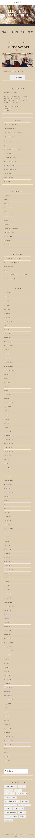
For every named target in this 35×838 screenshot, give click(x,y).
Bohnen (6, 203)
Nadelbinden (24, 805)
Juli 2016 (6, 537)
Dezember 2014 (8, 602)
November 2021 (8, 346)
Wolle (22, 816)
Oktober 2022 (8, 321)
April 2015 (6, 586)
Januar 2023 (7, 313)
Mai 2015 (6, 582)
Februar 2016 (7, 549)
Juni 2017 (6, 504)
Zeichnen (6, 244)
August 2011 (7, 744)
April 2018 (7, 468)
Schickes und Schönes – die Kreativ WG (15, 275)
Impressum (7, 173)
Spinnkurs (7, 240)
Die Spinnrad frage (9, 165)
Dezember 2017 (8, 480)
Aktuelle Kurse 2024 (10, 128)
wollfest (9, 820)
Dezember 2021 (8, 341)
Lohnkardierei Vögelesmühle (12, 262)
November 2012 (8, 691)
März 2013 (7, 675)
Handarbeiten (8, 216)
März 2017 (7, 516)
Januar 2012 (7, 732)
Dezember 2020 (8, 362)
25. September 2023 (17, 50)
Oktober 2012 (8, 695)
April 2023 (7, 309)
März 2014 (7, 626)
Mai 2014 (6, 618)
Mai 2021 (6, 354)
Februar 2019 (7, 431)
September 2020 (9, 370)
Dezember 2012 (8, 687)
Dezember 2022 (8, 317)
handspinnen (10, 797)
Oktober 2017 (8, 488)
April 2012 (6, 720)
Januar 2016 (7, 553)
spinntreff (18, 808)
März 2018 (7, 472)
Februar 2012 (7, 728)
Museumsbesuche (9, 232)
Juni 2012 (6, 712)
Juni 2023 (6, 305)
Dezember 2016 (8, 529)
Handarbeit (22, 794)
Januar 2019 (7, 435)
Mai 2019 (6, 419)
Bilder (23, 42)
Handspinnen (8, 220)
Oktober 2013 (8, 647)
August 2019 (7, 407)
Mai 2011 (6, 756)
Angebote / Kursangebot (11, 124)
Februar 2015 (7, 594)
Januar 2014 (7, 634)
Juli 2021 (6, 350)
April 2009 (7, 760)
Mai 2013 (6, 667)
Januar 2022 (7, 337)
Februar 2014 (7, 630)
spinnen (8, 808)
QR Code (6, 145)
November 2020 (8, 366)
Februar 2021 (7, 358)
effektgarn (10, 794)
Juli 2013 (6, 659)
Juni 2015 (6, 577)
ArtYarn (22, 786)
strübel (22, 812)
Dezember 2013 (8, 638)
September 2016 (8, 533)
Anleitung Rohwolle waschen (12, 149)
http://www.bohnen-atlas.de (12, 258)
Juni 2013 (6, 663)
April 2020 (7, 386)
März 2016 (7, 545)
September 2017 (8, 492)
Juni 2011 (6, 752)
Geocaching (7, 141)
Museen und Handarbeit (11, 228)
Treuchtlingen (11, 816)
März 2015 (7, 590)
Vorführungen (8, 236)
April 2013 (6, 671)
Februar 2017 (7, 520)
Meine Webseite (8, 266)
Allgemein (14, 42)
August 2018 (7, 455)
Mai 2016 (6, 541)
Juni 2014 (6, 614)
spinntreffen (10, 812)
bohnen (17, 790)
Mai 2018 (6, 463)
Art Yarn (8, 790)
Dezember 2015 (8, 557)
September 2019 (8, 402)
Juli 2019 (6, 411)
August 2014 (7, 610)
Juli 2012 (6, 708)
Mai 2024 (6, 297)
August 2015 (7, 573)
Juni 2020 (7, 382)
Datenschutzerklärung (10, 157)
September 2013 (8, 651)
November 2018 (8, 443)
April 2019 (6, 423)
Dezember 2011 (8, 736)
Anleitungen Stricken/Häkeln (12, 137)
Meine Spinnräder (9, 177)
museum (25, 801)
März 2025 (7, 293)
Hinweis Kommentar (10, 169)
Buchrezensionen (9, 208)
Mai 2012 (6, 716)
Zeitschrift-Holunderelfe (11, 279)
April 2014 (7, 622)
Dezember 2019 (8, 394)
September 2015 (8, 569)
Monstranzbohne (12, 801)
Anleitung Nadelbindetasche (12, 132)
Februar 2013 (7, 679)
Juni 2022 (6, 329)
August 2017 (7, 496)
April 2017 (6, 512)
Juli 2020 (6, 378)
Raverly (6, 270)
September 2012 (8, 699)
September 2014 (9, 606)
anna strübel (10, 786)
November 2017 (8, 484)
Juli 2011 (6, 748)
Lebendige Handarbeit (17, 13)
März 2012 (7, 724)
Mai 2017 (6, 508)
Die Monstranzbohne (10, 161)
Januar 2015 (7, 598)
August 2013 (7, 655)
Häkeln (6, 212)
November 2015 (8, 561)
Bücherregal (7, 153)
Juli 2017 (6, 500)
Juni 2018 (6, 459)
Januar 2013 (7, 683)
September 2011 (8, 740)
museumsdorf (11, 805)
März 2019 (7, 427)
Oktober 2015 (8, 565)
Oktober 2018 (8, 447)
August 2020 (7, 374)
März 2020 (7, 390)
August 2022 (7, 325)
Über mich (7, 181)
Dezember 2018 (8, 439)
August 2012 (7, 704)
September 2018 (9, 451)
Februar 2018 (7, 476)
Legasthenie (7, 224)
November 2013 (8, 643)
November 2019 (8, 398)
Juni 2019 (6, 415)
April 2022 (7, 333)
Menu (18, 2)
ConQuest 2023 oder (17, 46)
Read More (19, 78)
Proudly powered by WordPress (11, 834)
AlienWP (17, 836)
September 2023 (9, 301)
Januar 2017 (7, 525)
